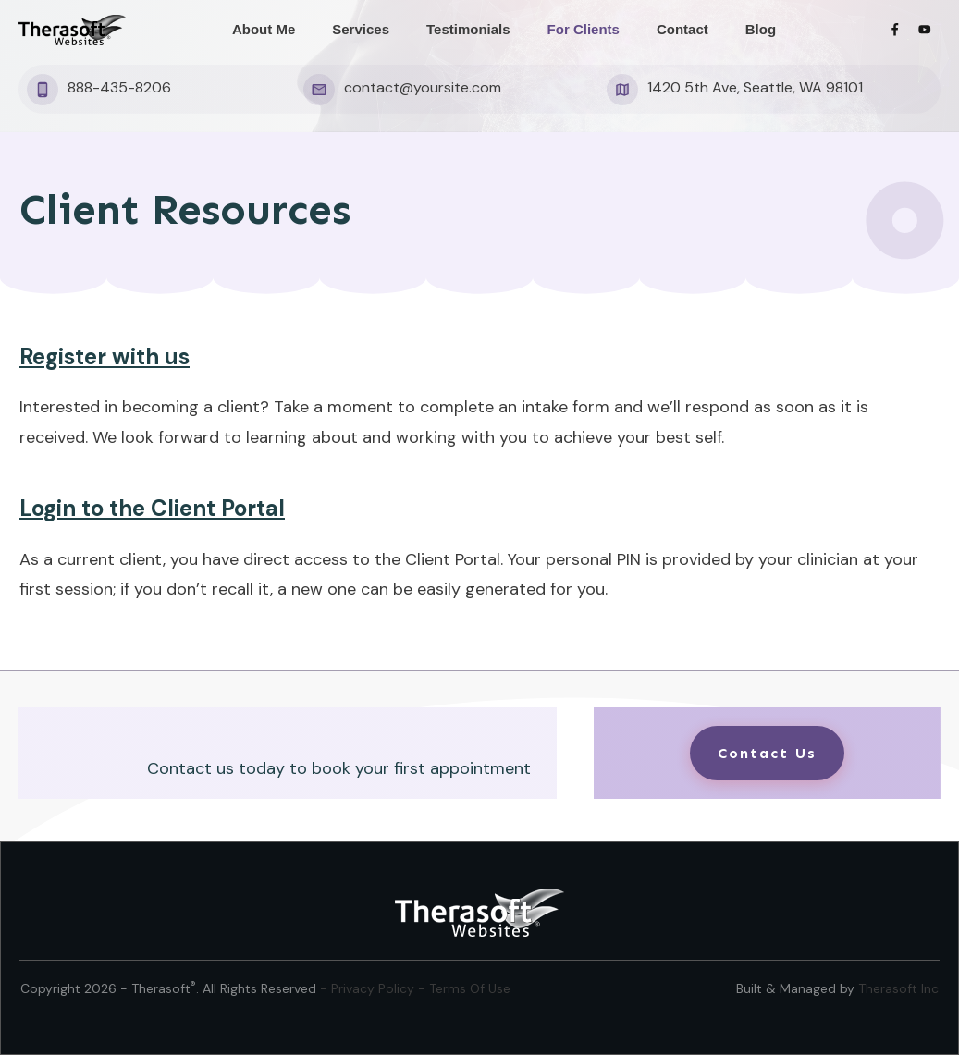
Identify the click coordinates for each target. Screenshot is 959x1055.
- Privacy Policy (369, 988)
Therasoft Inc (898, 988)
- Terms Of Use (464, 988)
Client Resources (184, 209)
